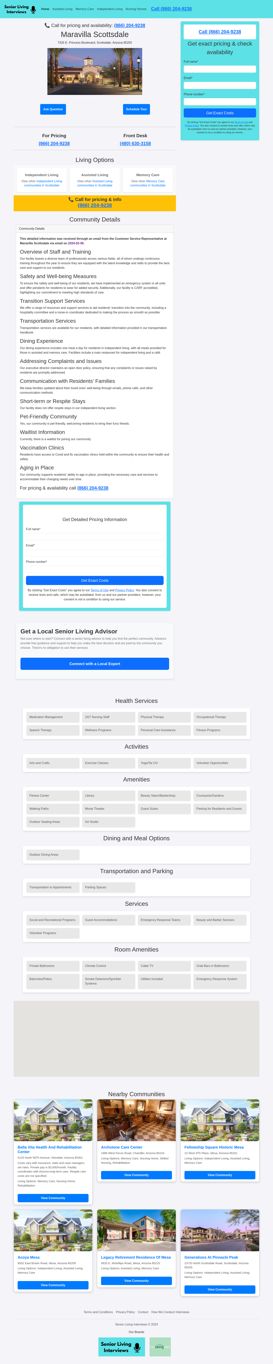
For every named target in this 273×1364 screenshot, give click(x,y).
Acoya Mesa (29, 1257)
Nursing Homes (136, 9)
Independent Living (109, 9)
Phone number (36, 561)
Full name (33, 529)
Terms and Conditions (98, 1312)
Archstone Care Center (121, 1147)
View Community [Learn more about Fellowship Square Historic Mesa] (220, 1175)
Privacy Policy (124, 590)
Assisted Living (62, 9)
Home (45, 9)
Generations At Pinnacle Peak (211, 1257)
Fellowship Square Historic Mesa (214, 1147)
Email (30, 545)
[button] (136, 1035)
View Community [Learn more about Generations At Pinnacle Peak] (220, 1289)
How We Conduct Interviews (170, 1312)
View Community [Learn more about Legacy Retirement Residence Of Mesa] (136, 1280)
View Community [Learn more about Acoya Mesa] (53, 1285)
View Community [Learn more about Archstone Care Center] (136, 1175)
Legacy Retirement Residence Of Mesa (136, 1257)
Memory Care (84, 9)
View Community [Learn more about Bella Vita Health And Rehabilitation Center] (53, 1198)
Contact (143, 1312)
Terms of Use (99, 590)
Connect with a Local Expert (94, 664)
